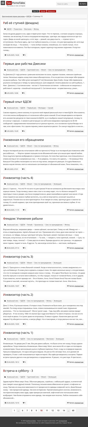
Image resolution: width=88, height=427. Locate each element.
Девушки (51, 11)
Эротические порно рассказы (13, 16)
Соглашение (63, 421)
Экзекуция (57, 184)
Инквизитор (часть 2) (18, 295)
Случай (50, 108)
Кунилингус (39, 225)
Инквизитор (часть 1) (18, 333)
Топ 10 (35, 11)
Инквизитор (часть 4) (18, 178)
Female (29, 225)
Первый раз (31, 108)
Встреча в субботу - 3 (18, 371)
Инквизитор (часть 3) (18, 257)
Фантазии (28, 29)
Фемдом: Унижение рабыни (23, 218)
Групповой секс (33, 70)
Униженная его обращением (23, 140)
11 (47, 410)
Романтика (18, 29)
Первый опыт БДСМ (17, 102)
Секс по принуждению (56, 70)
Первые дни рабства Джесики (24, 64)
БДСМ (28, 16)
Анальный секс (12, 70)
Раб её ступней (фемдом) (21, 23)
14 (64, 410)
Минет (43, 70)
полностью (79, 55)
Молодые (42, 108)
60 (73, 410)
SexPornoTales (31, 421)
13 (58, 410)
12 (53, 410)
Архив (43, 11)
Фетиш (36, 29)
